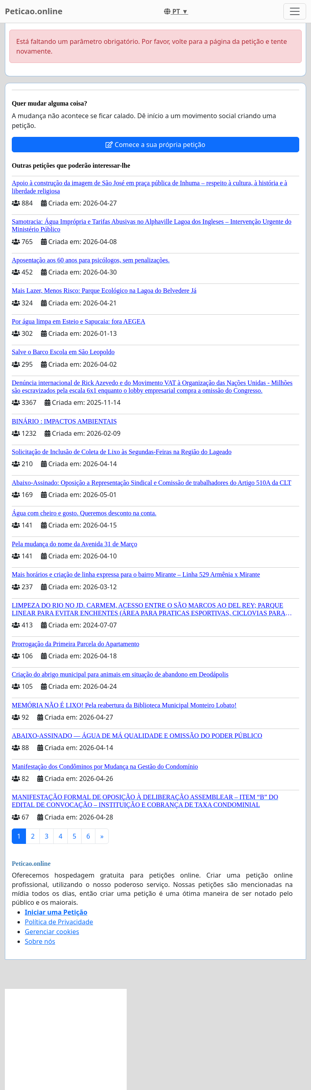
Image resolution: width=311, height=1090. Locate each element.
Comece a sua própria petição (155, 144)
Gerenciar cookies (52, 931)
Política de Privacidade (59, 921)
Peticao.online (34, 11)
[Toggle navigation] (294, 11)
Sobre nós (40, 941)
